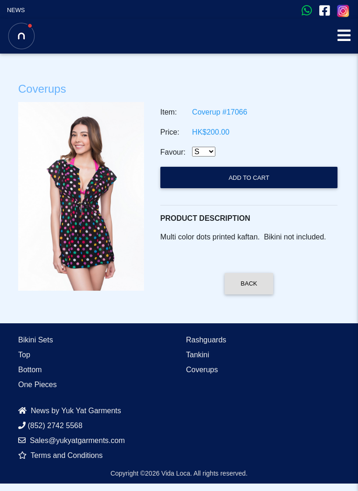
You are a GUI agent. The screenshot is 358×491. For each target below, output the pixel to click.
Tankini (197, 355)
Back (249, 283)
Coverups (202, 370)
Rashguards (206, 340)
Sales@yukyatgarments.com (71, 440)
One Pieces (37, 385)
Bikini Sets (35, 340)
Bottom (30, 370)
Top (24, 355)
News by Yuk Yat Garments (69, 411)
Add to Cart (248, 177)
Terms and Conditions (60, 455)
